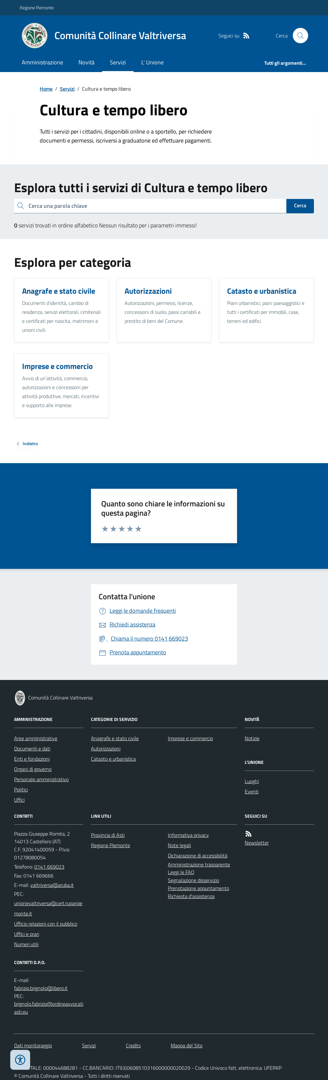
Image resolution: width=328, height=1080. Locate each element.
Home (46, 89)
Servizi (118, 62)
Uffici (19, 800)
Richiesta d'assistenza (191, 896)
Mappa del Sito (186, 1045)
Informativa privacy (188, 835)
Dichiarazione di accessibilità (197, 855)
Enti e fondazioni (32, 759)
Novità (86, 62)
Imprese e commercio (190, 738)
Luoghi (252, 781)
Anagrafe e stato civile (115, 738)
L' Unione (152, 62)
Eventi (251, 791)
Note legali (179, 845)
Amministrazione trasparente (199, 864)
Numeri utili (26, 944)
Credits (133, 1045)
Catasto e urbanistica (113, 759)
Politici (21, 789)
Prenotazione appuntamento (198, 888)
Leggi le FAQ (181, 872)
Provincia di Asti (108, 835)
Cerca (300, 205)
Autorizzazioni (105, 748)
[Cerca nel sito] (298, 35)
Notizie (252, 738)
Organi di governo (33, 769)
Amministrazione (42, 62)
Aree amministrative (35, 738)
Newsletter (257, 843)
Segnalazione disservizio (193, 880)
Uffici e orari (26, 934)
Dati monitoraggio (33, 1045)
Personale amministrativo (41, 779)
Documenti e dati (32, 748)
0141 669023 (49, 867)
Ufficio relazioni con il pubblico (45, 924)
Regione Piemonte (37, 7)
